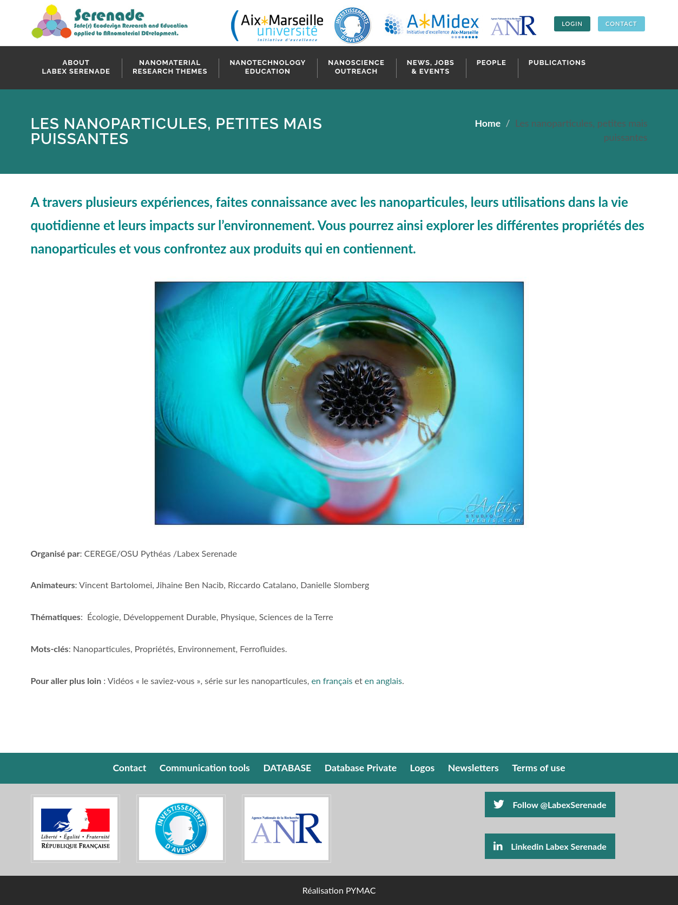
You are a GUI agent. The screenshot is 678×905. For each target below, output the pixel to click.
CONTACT (621, 23)
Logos (422, 767)
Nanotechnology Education (267, 66)
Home (488, 123)
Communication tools (205, 767)
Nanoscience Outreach (356, 66)
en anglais (383, 680)
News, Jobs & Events (431, 66)
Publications (557, 62)
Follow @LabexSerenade (549, 804)
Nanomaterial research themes (170, 66)
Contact (129, 767)
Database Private (361, 767)
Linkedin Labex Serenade (550, 845)
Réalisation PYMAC (339, 890)
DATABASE (287, 767)
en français (331, 680)
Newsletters (473, 767)
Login (572, 23)
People (491, 62)
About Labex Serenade (76, 66)
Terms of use (538, 767)
